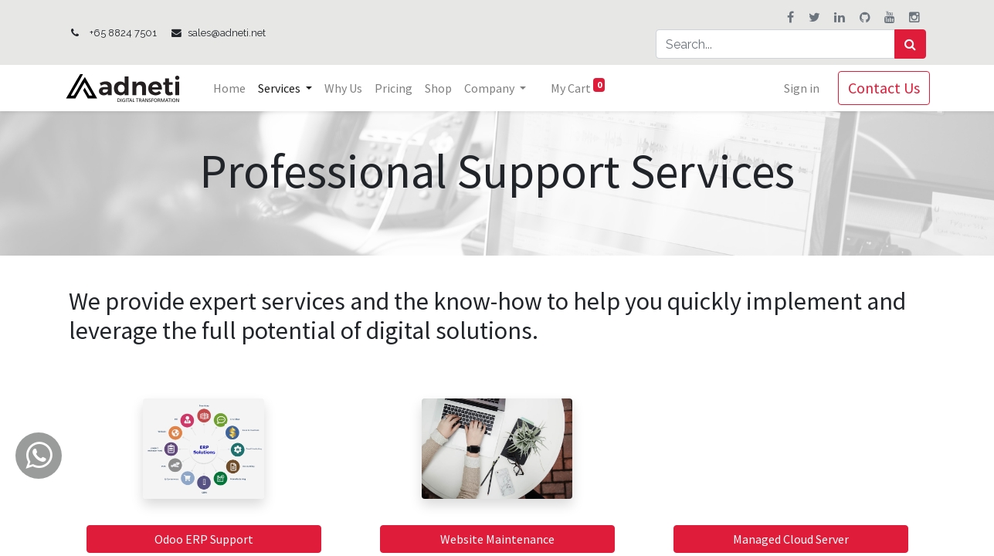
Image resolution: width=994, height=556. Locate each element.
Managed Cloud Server (791, 539)
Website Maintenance (497, 539)
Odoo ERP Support (203, 539)
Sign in (798, 88)
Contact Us (880, 87)
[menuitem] (233, 88)
